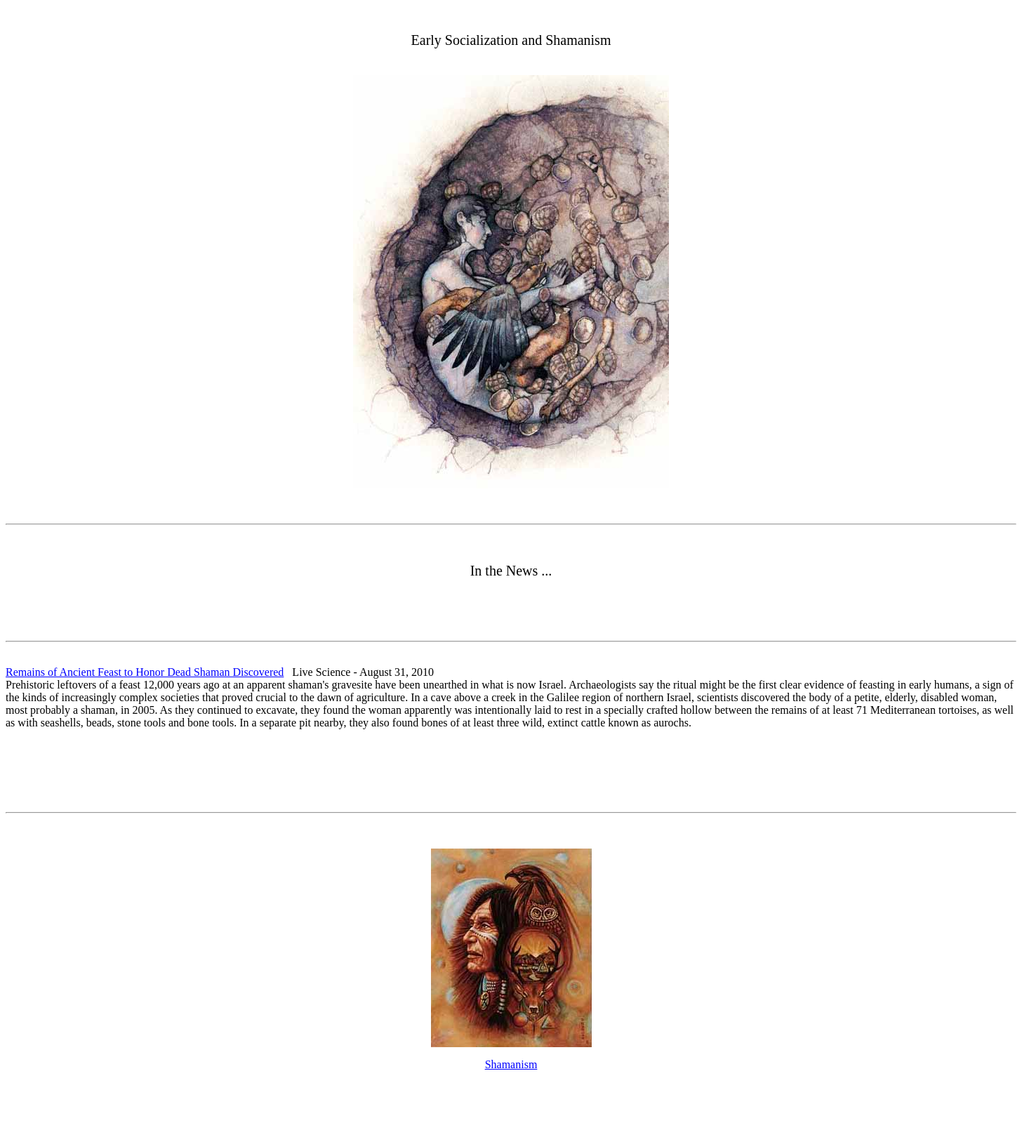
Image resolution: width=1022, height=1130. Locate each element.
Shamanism (511, 1064)
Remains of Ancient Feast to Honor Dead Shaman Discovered (145, 672)
